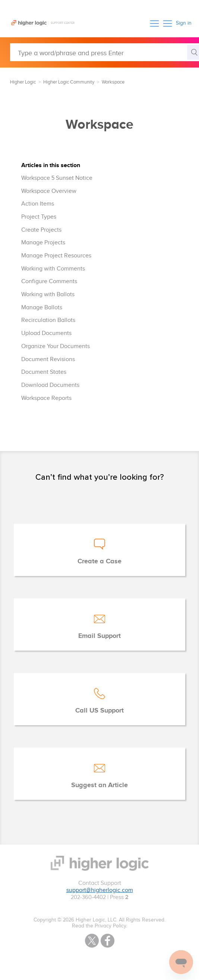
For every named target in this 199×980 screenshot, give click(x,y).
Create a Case (99, 561)
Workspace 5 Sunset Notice (56, 178)
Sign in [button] (184, 23)
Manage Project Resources (56, 255)
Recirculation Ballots (48, 320)
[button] (154, 23)
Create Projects (41, 230)
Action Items (37, 203)
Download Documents (50, 385)
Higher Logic (23, 82)
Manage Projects (43, 242)
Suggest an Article (99, 785)
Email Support (99, 636)
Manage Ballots (41, 307)
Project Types (38, 216)
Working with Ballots (48, 294)
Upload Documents (46, 333)
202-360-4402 (88, 897)
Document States (43, 372)
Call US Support (99, 711)
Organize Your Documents (55, 346)
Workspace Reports (46, 398)
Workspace (113, 82)
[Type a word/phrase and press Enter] (104, 52)
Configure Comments (49, 281)
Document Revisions (48, 359)
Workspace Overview (48, 191)
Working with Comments (53, 268)
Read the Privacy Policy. (99, 926)
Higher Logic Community (68, 82)
